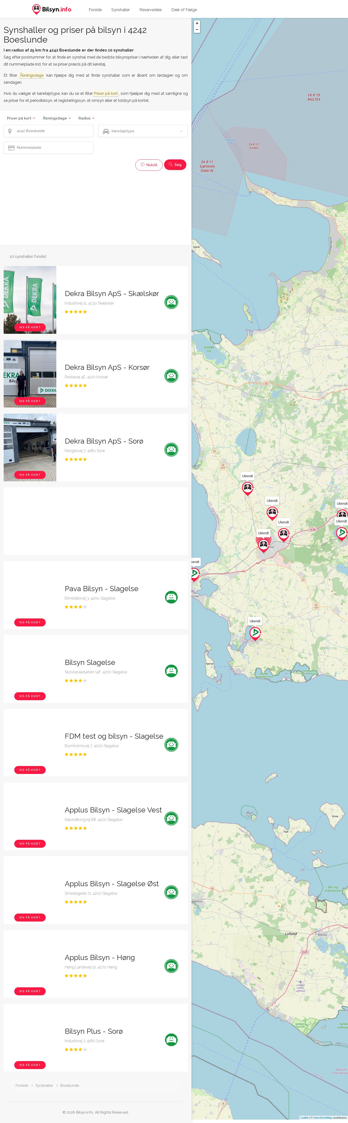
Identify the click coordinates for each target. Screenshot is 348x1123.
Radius (85, 118)
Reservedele (150, 9)
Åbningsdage (55, 118)
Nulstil (149, 165)
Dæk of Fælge (184, 9)
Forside (95, 9)
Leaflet (305, 1121)
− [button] (197, 30)
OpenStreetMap (322, 1121)
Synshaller (120, 9)
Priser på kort (19, 118)
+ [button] (197, 23)
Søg (175, 165)
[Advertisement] (96, 207)
